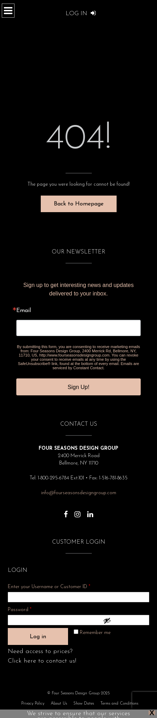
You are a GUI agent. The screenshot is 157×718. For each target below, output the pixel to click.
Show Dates (83, 703)
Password (29, 608)
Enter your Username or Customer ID (49, 587)
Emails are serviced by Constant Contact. (95, 365)
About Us (59, 703)
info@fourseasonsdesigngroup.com (78, 493)
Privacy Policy (32, 703)
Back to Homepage (78, 204)
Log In (81, 14)
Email (23, 310)
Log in (38, 637)
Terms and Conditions (119, 703)
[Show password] (124, 620)
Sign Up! (78, 387)
